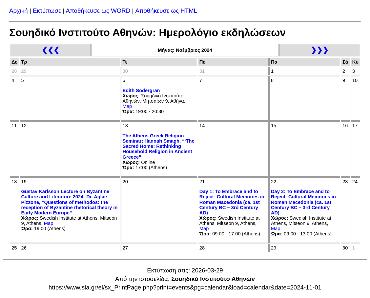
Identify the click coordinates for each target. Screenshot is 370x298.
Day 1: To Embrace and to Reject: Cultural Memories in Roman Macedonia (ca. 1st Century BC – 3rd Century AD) (231, 202)
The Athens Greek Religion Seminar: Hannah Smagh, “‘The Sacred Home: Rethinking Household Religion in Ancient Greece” (159, 146)
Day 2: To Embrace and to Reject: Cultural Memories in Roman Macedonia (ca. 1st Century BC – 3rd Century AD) (303, 202)
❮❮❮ (50, 50)
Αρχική (18, 10)
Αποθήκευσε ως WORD (98, 10)
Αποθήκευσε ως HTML (166, 10)
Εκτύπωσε (47, 10)
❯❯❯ (319, 50)
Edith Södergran (141, 90)
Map (127, 106)
